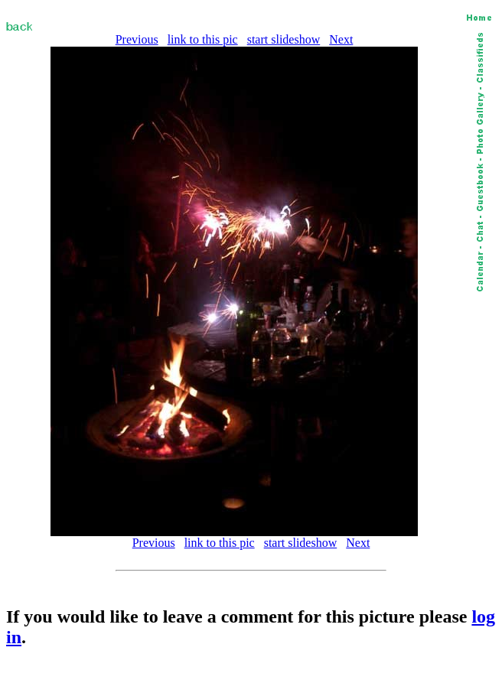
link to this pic (203, 39)
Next (341, 39)
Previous (137, 39)
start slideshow (284, 39)
